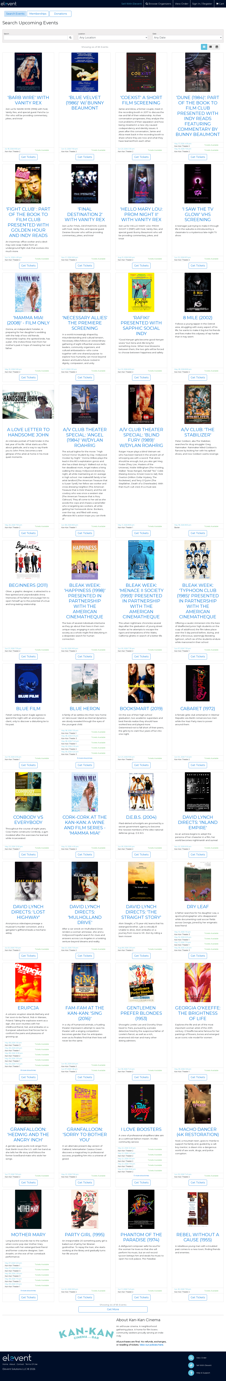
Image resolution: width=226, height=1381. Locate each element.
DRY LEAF (198, 906)
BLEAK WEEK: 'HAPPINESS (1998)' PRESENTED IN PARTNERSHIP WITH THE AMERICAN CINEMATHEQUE (84, 601)
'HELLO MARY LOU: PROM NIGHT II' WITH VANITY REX (141, 214)
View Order (181, 3)
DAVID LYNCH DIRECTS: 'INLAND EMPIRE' (198, 822)
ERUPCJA (28, 1007)
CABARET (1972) (197, 708)
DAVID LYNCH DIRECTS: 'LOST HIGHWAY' (28, 912)
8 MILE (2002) (198, 317)
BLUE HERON (85, 708)
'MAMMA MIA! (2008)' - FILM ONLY (28, 320)
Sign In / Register (202, 3)
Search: (6, 34)
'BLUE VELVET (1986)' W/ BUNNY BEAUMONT (85, 103)
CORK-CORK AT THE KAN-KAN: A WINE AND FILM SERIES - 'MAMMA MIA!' (85, 825)
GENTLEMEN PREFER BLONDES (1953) (141, 1013)
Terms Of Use (31, 1364)
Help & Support (203, 1373)
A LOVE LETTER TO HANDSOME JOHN (28, 432)
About (12, 1364)
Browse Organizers (158, 3)
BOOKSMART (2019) (141, 708)
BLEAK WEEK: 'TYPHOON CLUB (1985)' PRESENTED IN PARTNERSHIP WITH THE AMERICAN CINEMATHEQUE (198, 601)
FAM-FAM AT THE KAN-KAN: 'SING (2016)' (84, 1013)
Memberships (37, 13)
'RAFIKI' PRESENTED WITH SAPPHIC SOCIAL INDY (141, 325)
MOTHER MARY (28, 1234)
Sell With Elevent (131, 3)
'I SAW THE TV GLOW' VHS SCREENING (197, 214)
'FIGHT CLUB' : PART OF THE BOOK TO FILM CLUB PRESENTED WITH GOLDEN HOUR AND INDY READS (28, 222)
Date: (154, 34)
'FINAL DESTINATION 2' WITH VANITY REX (85, 214)
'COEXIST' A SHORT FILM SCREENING (141, 100)
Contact (20, 1364)
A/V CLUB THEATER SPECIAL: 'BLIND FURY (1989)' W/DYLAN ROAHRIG (141, 437)
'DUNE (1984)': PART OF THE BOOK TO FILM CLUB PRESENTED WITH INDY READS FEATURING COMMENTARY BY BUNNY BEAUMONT (198, 116)
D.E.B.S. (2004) (141, 817)
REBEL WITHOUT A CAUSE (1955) (197, 1237)
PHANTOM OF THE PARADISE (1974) (141, 1237)
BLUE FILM (28, 708)
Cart (220, 3)
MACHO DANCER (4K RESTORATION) (198, 1132)
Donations (60, 13)
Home (5, 1364)
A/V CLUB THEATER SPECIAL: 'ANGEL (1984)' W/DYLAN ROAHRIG (85, 437)
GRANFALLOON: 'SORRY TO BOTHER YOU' (85, 1134)
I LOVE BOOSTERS (141, 1129)
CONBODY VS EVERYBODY (28, 819)
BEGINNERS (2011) (28, 585)
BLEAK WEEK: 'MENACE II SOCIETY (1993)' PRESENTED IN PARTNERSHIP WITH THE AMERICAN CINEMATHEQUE (141, 601)
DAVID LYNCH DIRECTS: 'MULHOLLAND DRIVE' (85, 914)
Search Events (15, 13)
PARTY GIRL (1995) (85, 1234)
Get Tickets (28, 157)
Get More (113, 1309)
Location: (81, 34)
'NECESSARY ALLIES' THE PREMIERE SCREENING (84, 323)
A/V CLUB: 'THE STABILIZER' (198, 432)
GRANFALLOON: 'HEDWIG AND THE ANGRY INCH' (28, 1134)
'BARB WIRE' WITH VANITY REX (28, 100)
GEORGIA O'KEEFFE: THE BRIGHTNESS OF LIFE (197, 1013)
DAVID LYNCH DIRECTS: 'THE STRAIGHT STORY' (141, 912)
